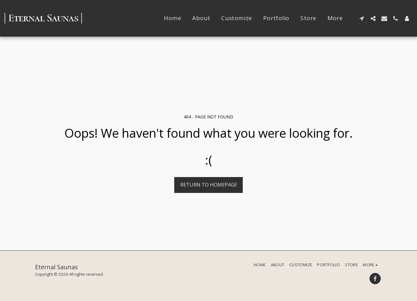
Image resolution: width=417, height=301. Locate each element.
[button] (361, 18)
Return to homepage (208, 184)
